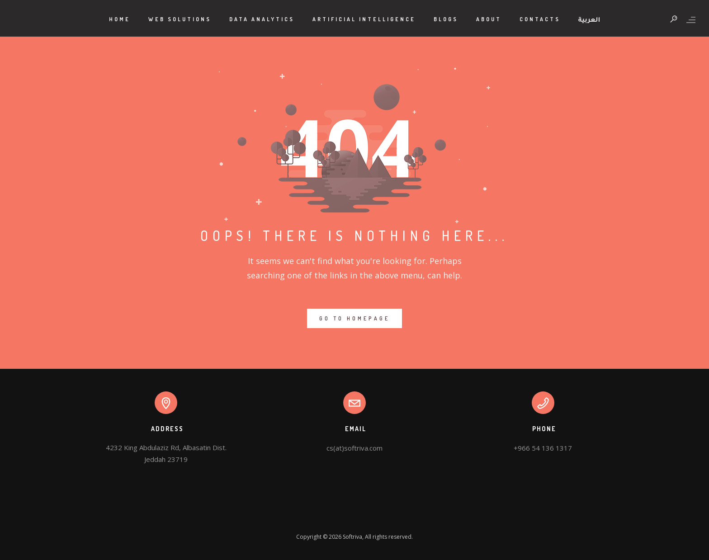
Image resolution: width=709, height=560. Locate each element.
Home (119, 19)
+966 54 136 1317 (543, 447)
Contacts (540, 19)
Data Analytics (261, 19)
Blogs (446, 19)
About (488, 19)
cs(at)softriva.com (354, 447)
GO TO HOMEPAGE (354, 318)
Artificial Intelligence (364, 19)
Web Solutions (179, 19)
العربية (589, 20)
